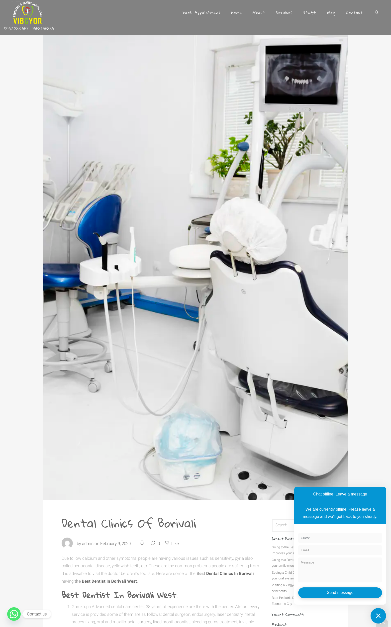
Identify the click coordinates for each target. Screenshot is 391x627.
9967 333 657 (16, 28)
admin (88, 543)
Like (172, 543)
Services (284, 12)
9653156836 (42, 28)
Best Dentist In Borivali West (109, 581)
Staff (309, 12)
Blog (331, 12)
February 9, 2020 (115, 543)
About (258, 12)
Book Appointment (202, 12)
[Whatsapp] (14, 614)
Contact (354, 12)
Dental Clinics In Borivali (229, 573)
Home (236, 12)
